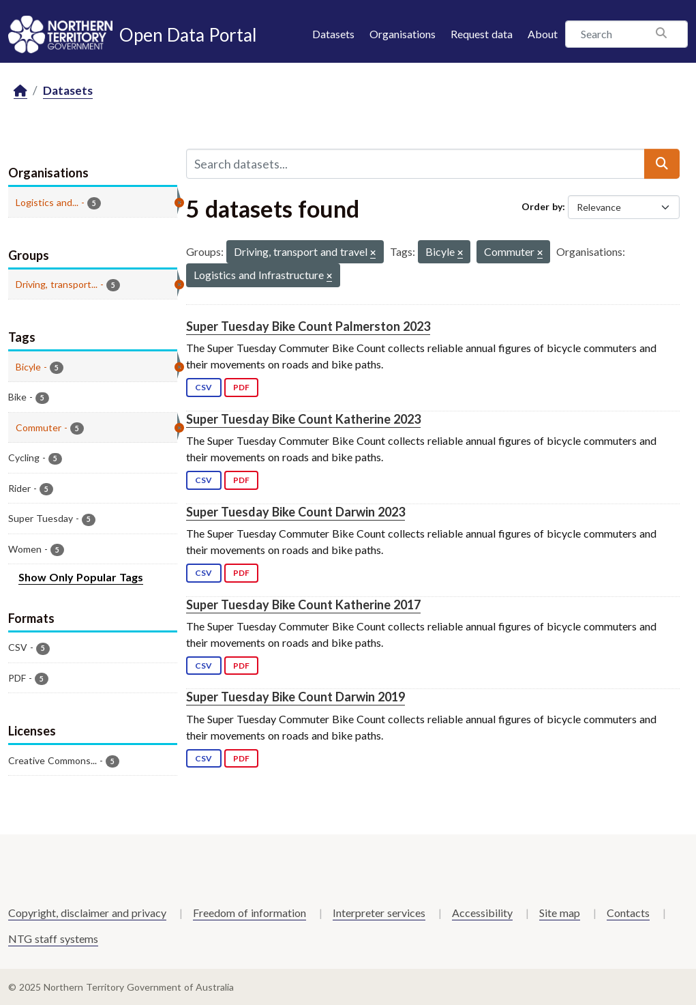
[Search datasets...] (415, 164)
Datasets (333, 33)
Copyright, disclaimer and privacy (87, 912)
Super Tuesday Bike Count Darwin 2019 (295, 696)
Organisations (402, 33)
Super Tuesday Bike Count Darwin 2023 (295, 511)
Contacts (628, 912)
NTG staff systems (53, 938)
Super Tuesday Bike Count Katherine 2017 (303, 604)
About (543, 33)
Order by (541, 206)
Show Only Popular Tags (80, 576)
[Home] (20, 91)
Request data (482, 33)
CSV (203, 387)
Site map (559, 912)
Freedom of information (249, 912)
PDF (241, 387)
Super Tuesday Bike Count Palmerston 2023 (308, 326)
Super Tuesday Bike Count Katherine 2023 (303, 418)
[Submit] (662, 164)
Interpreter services (379, 912)
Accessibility (482, 912)
